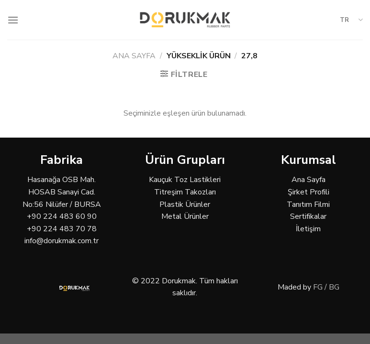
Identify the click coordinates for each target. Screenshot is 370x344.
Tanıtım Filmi (308, 204)
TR (351, 19)
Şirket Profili (308, 192)
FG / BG (326, 287)
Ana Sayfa (134, 56)
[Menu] (13, 20)
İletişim (308, 229)
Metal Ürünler (185, 216)
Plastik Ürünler (184, 204)
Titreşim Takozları (185, 192)
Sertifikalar (308, 216)
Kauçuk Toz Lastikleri (185, 179)
